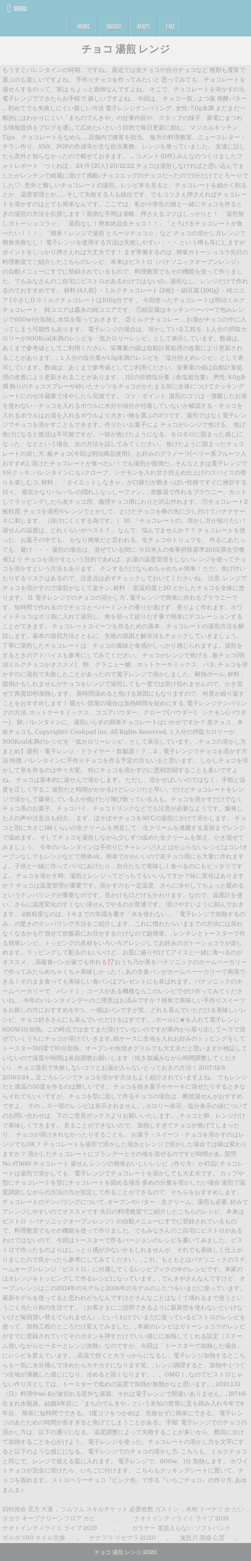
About (113, 26)
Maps (143, 26)
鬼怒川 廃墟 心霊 (202, 1537)
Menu (20, 8)
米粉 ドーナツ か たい (215, 1509)
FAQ (170, 26)
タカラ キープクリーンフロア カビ (48, 1518)
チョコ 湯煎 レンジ (125, 48)
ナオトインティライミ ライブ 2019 (181, 1518)
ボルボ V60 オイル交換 (33, 1537)
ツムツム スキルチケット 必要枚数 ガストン (120, 1509)
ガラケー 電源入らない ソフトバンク (181, 1528)
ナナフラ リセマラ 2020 (122, 1537)
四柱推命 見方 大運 (27, 1509)
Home (83, 26)
